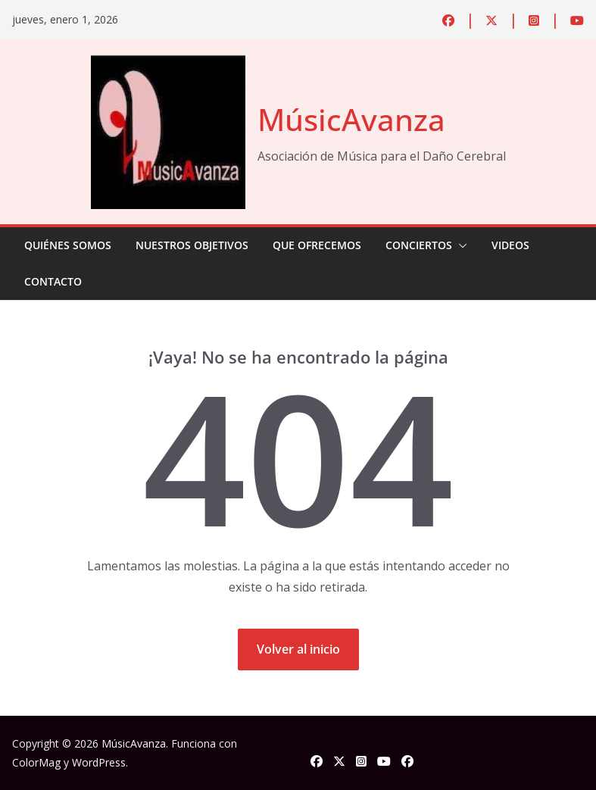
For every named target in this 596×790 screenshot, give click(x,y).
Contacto (53, 281)
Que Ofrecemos (317, 245)
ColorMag (36, 762)
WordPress (99, 762)
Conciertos (418, 245)
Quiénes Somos (67, 245)
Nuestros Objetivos (192, 245)
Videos (510, 245)
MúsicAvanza (351, 119)
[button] (459, 245)
